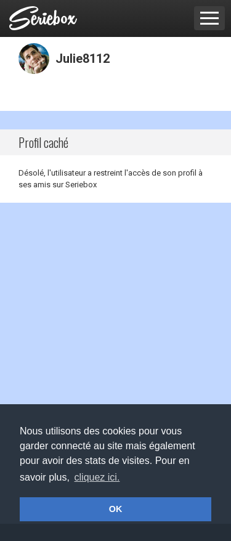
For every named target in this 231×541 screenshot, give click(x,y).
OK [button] (116, 509)
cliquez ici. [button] (97, 477)
